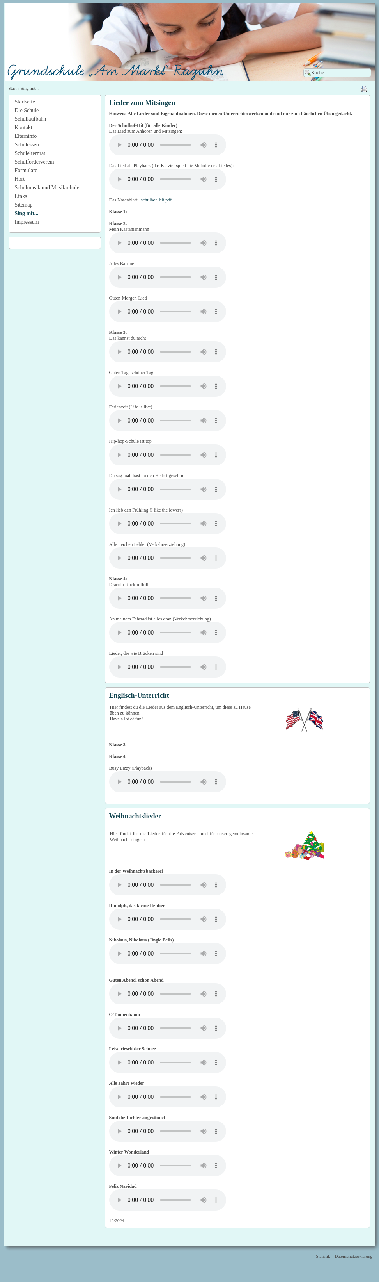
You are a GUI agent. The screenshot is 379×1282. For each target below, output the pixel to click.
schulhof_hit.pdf (156, 200)
